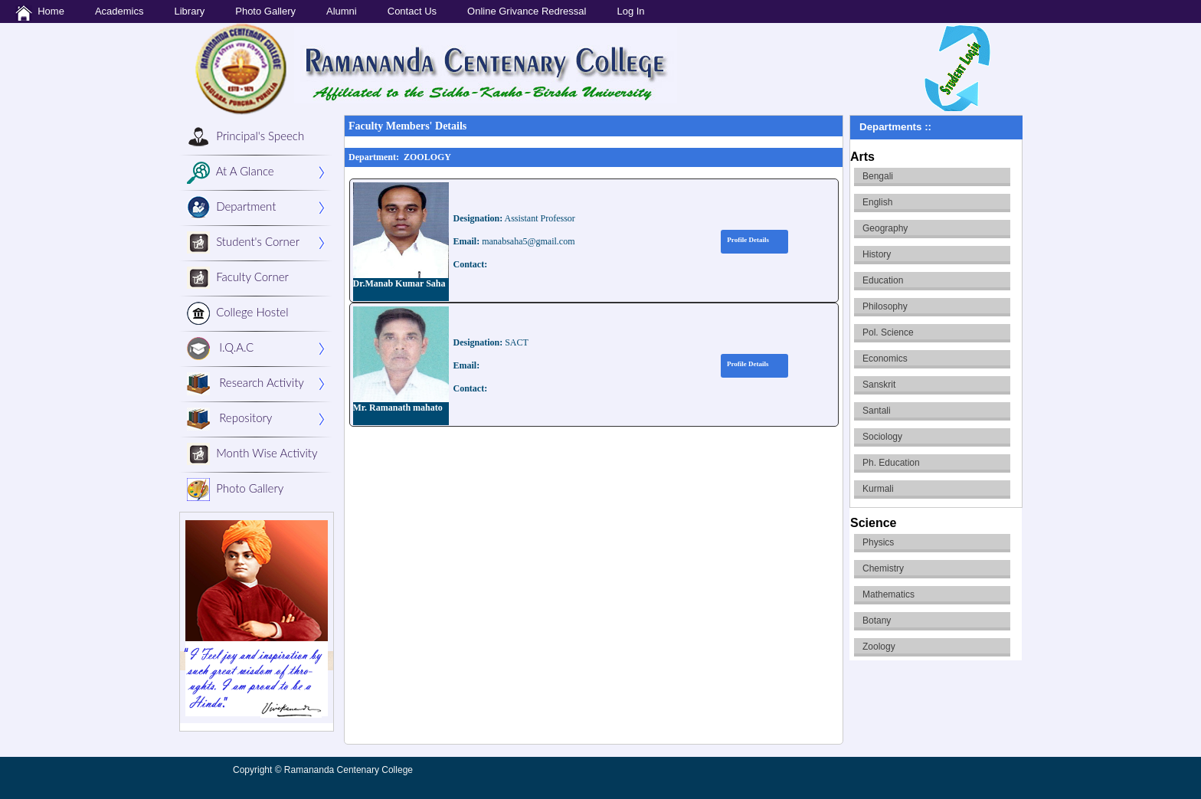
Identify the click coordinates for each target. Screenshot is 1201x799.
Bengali (877, 176)
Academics (119, 11)
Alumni (341, 11)
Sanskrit (878, 384)
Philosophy (885, 306)
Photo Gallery (265, 11)
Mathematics (888, 594)
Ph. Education (891, 462)
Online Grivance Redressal (526, 11)
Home (39, 13)
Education (882, 280)
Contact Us (412, 11)
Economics (885, 358)
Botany (876, 620)
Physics (878, 542)
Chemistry (883, 568)
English (877, 202)
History (876, 254)
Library (189, 11)
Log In (630, 11)
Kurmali (878, 488)
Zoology (878, 646)
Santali (876, 410)
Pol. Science (888, 332)
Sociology (882, 436)
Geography (885, 228)
